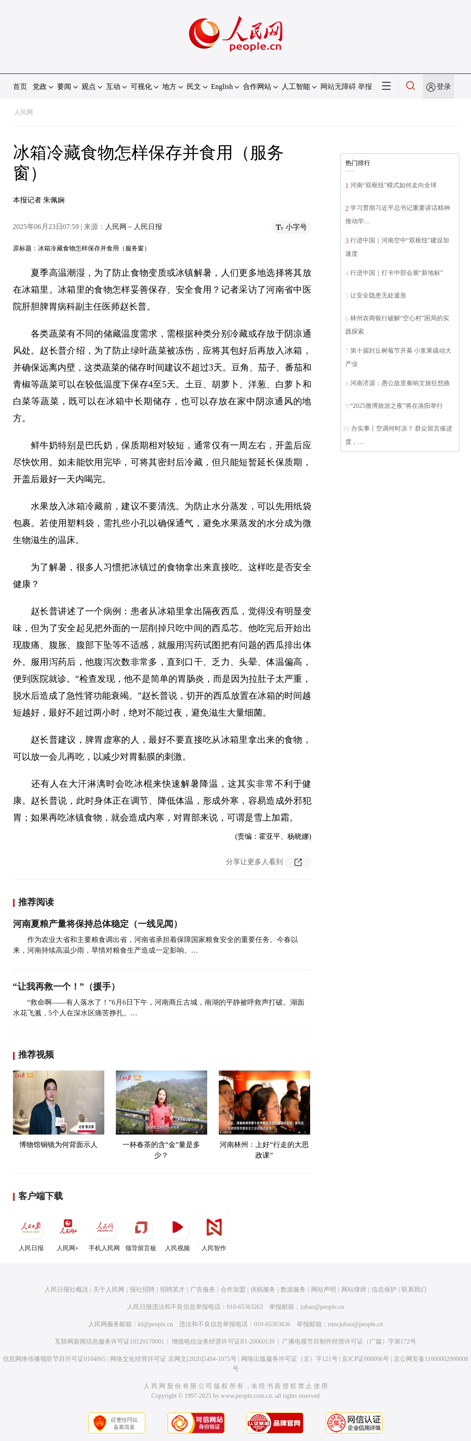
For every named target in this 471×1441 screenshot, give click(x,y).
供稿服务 (262, 1289)
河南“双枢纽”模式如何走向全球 (393, 185)
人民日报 (31, 1232)
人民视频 (177, 1232)
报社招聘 (142, 1289)
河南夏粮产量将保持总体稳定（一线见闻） (97, 924)
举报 (365, 86)
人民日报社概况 (66, 1289)
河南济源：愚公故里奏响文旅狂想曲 (400, 383)
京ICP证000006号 (365, 1359)
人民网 (23, 112)
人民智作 (213, 1232)
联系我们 (413, 1289)
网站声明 (323, 1289)
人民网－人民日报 (133, 226)
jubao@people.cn (322, 1307)
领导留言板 (140, 1232)
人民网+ (67, 1232)
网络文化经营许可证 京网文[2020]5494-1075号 (173, 1359)
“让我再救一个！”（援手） (66, 986)
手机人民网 (104, 1232)
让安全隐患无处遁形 (378, 295)
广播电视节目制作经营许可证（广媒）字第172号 (349, 1341)
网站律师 (353, 1289)
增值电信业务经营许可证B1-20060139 (223, 1341)
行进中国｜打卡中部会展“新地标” (396, 273)
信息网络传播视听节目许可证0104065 (54, 1359)
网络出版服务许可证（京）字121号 (289, 1359)
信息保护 (384, 1289)
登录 (444, 86)
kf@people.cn (155, 1324)
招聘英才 (172, 1289)
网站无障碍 (338, 86)
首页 (20, 86)
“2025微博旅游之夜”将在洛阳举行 (396, 406)
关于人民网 (108, 1289)
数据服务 (293, 1289)
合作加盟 (233, 1289)
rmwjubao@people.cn (355, 1324)
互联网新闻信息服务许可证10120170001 (109, 1341)
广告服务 (202, 1289)
